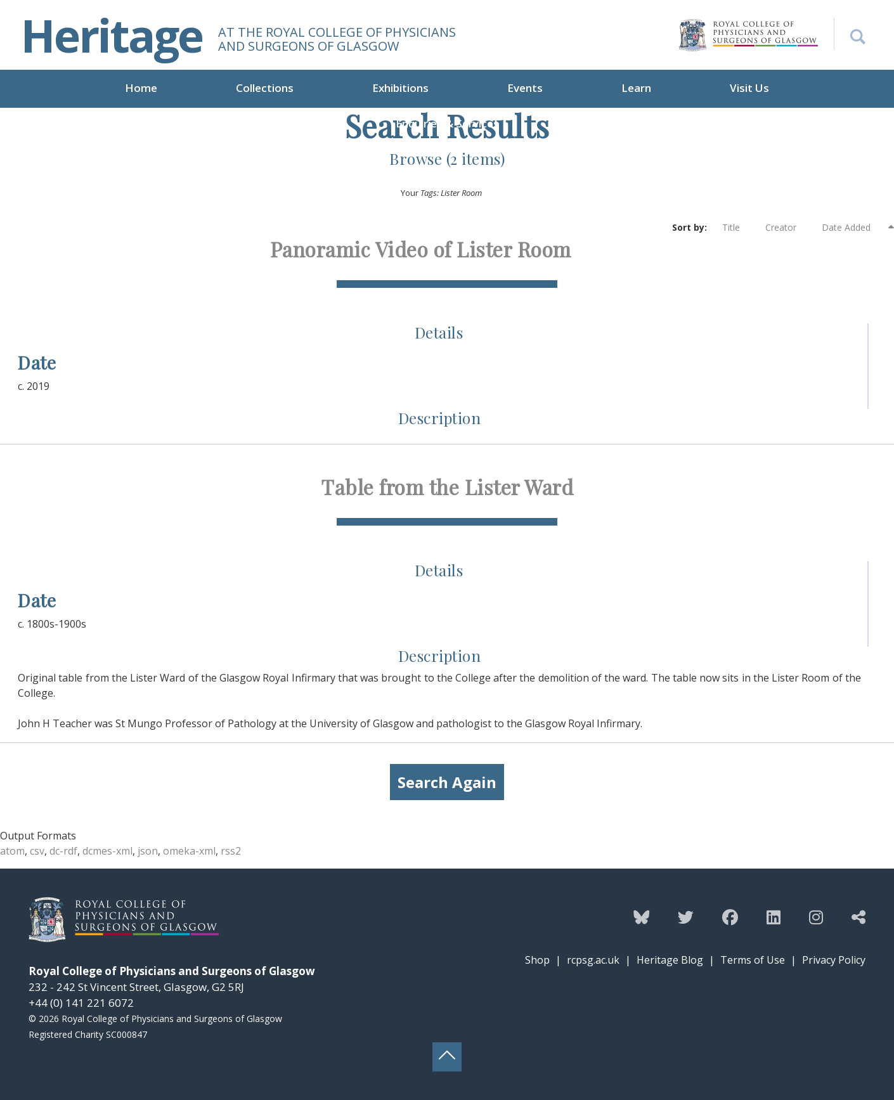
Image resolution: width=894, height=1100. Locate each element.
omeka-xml (189, 851)
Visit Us (749, 88)
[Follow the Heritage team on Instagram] (816, 917)
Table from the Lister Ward (447, 486)
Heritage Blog (670, 960)
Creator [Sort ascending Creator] (787, 227)
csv (37, 851)
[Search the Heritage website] (849, 33)
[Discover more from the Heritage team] (858, 917)
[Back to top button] (447, 1056)
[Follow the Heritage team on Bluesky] (641, 917)
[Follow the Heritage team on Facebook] (730, 917)
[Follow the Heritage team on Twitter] (686, 917)
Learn (636, 88)
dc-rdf (63, 851)
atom (12, 851)
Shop (537, 960)
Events (525, 88)
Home (141, 88)
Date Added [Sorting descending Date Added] (854, 227)
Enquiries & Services (447, 123)
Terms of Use (752, 960)
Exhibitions (400, 88)
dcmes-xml (107, 851)
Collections (265, 88)
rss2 (231, 851)
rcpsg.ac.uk (593, 960)
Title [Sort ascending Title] (737, 227)
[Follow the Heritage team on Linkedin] (774, 917)
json (148, 851)
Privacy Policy (833, 960)
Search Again (447, 782)
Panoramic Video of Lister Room (420, 248)
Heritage (111, 35)
